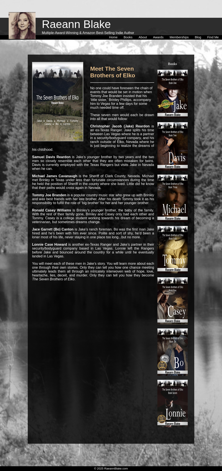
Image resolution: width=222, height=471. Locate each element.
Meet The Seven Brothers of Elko (112, 72)
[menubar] (164, 28)
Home (114, 28)
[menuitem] (114, 28)
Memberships (180, 28)
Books (128, 28)
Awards (159, 28)
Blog (199, 28)
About (143, 28)
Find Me (213, 28)
